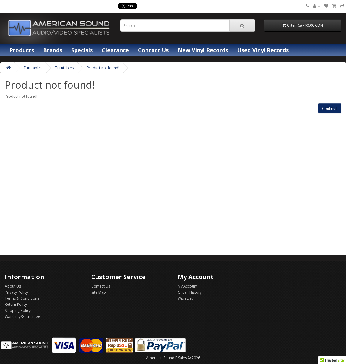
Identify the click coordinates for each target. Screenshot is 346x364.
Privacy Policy (16, 292)
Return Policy (16, 304)
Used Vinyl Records (263, 50)
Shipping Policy (18, 310)
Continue (330, 108)
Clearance (115, 50)
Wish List (185, 298)
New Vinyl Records (203, 50)
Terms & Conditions (22, 298)
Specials (82, 50)
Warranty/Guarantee (22, 316)
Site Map (98, 292)
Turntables (33, 67)
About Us (13, 286)
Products (21, 50)
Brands (52, 50)
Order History (190, 292)
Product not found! (103, 67)
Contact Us (153, 50)
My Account (187, 286)
